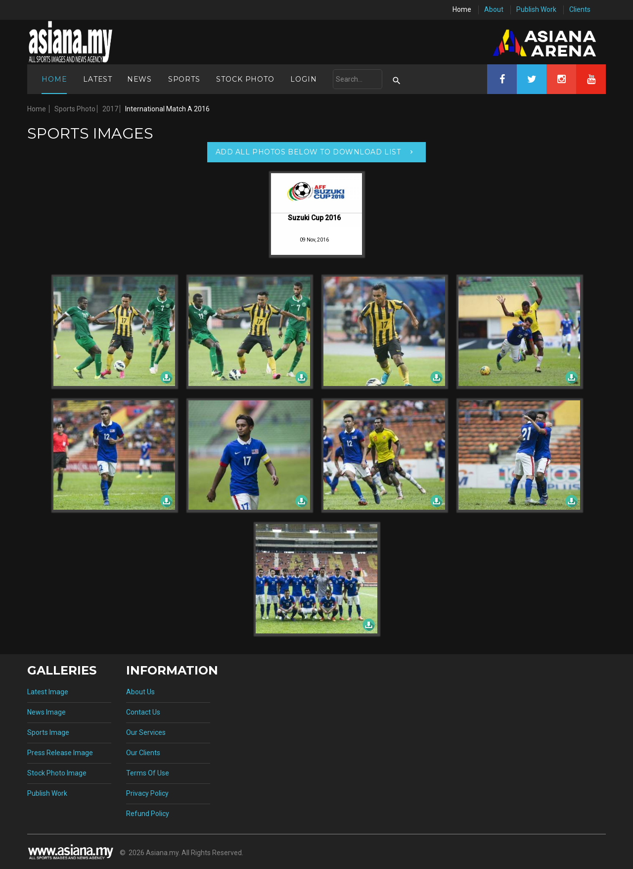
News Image (46, 712)
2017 (110, 109)
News (139, 79)
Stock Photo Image (57, 773)
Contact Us (143, 712)
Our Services (146, 732)
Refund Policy (147, 814)
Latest (97, 79)
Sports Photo (74, 109)
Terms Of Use (147, 773)
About (493, 9)
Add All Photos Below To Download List (308, 151)
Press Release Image (60, 753)
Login (303, 79)
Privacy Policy (147, 793)
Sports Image (48, 732)
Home (461, 9)
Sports (184, 79)
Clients (579, 9)
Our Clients (143, 753)
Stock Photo (245, 79)
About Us (140, 692)
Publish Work (536, 9)
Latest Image (47, 692)
